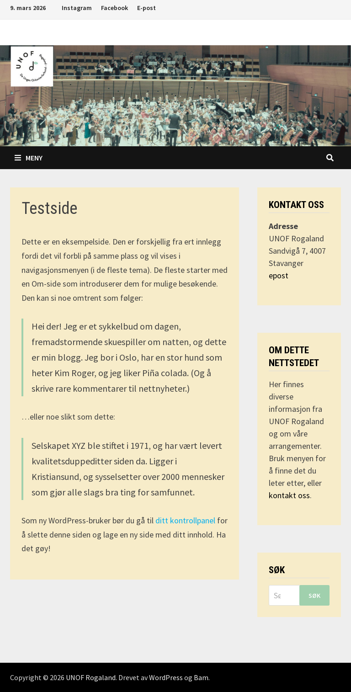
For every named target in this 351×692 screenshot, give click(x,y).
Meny (29, 157)
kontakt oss (289, 495)
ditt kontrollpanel (185, 520)
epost (278, 275)
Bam (201, 677)
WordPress (166, 677)
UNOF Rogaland (91, 677)
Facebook (114, 8)
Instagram (77, 8)
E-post (146, 8)
